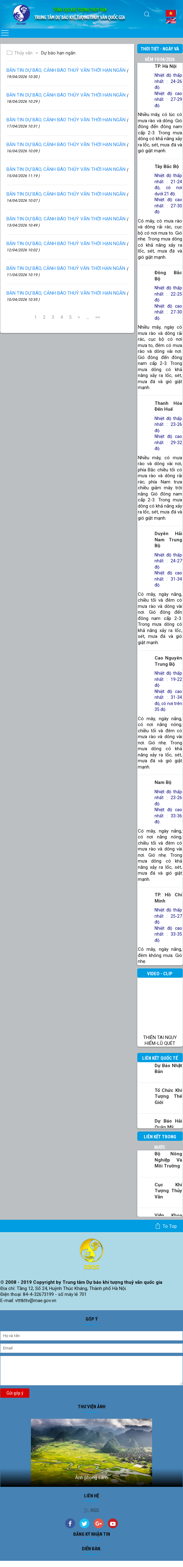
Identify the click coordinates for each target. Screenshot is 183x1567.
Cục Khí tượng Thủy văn (168, 1191)
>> (97, 317)
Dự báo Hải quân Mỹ (168, 1124)
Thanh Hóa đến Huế (168, 406)
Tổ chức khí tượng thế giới (168, 1096)
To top (166, 1226)
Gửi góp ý (14, 1393)
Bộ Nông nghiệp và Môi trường (168, 1160)
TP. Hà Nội (166, 66)
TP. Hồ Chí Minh (168, 898)
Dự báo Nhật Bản (168, 1069)
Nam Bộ (163, 782)
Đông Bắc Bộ (168, 276)
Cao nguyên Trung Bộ (168, 661)
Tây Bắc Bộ (167, 166)
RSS (91, 1510)
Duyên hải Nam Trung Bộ (168, 539)
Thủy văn (19, 53)
